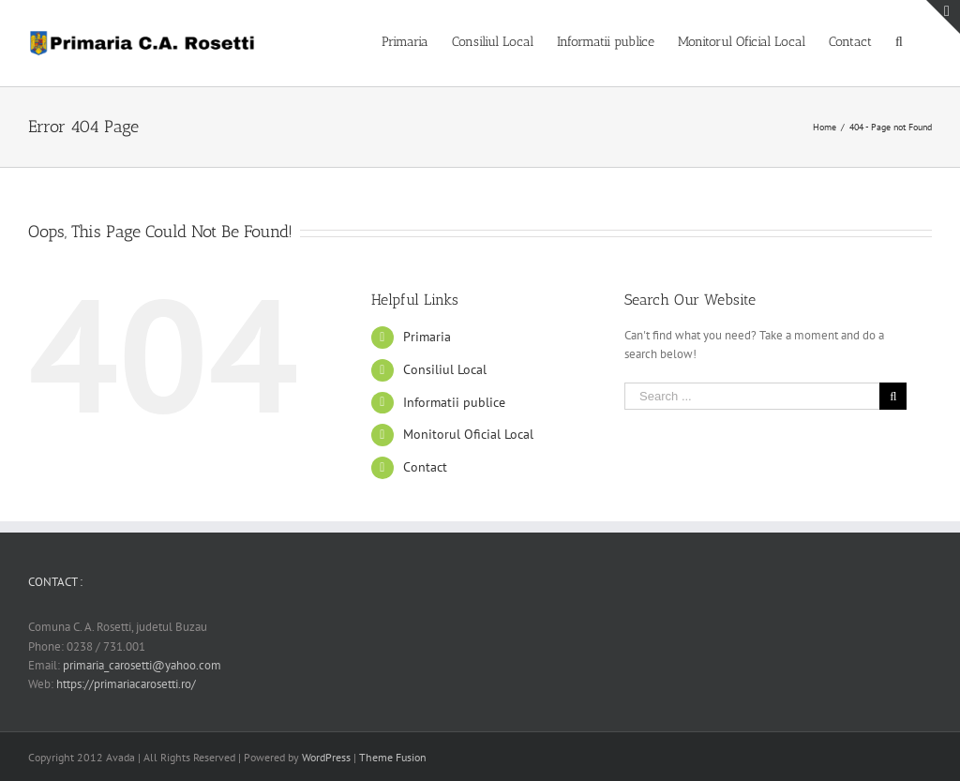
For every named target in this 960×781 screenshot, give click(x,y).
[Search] (901, 40)
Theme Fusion (393, 757)
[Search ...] (751, 396)
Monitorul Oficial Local (468, 434)
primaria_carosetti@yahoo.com (142, 665)
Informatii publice (454, 402)
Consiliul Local (445, 369)
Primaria (427, 336)
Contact (425, 466)
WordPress (326, 757)
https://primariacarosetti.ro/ (126, 684)
